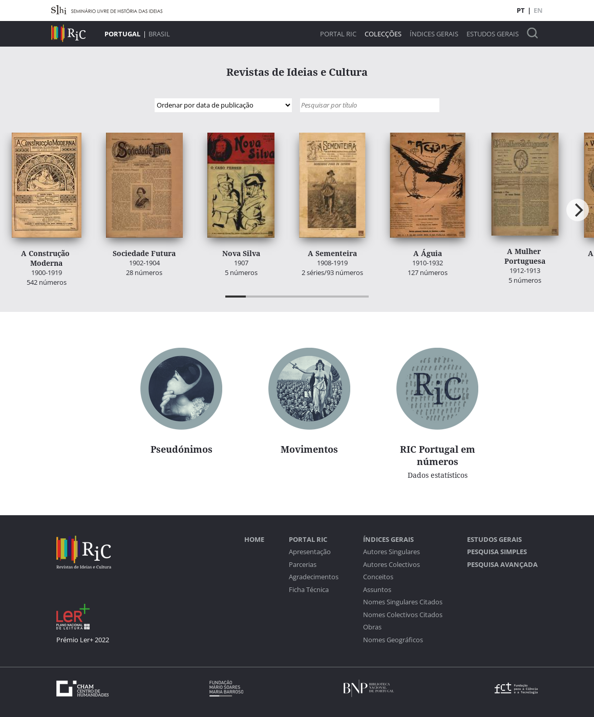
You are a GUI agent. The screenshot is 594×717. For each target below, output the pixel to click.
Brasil (159, 33)
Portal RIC (338, 34)
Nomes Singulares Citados (402, 602)
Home (254, 539)
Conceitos (378, 577)
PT (521, 10)
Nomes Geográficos (393, 640)
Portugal (122, 33)
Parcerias (302, 564)
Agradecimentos (313, 577)
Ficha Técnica (309, 590)
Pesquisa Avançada (502, 564)
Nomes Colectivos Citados (402, 615)
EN (538, 10)
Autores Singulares (391, 552)
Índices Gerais (434, 34)
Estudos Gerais (492, 34)
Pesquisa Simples (497, 552)
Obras (372, 627)
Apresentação (310, 552)
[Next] (577, 210)
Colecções (383, 34)
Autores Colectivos (391, 564)
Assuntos (377, 590)
